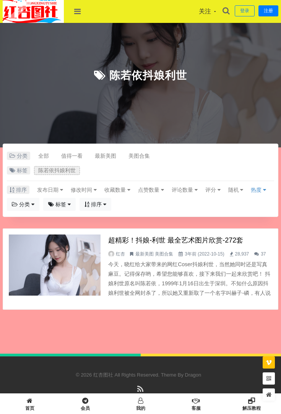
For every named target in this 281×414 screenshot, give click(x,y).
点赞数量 (151, 190)
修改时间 (84, 190)
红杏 (120, 254)
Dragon (193, 375)
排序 (95, 204)
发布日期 (50, 190)
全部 (43, 156)
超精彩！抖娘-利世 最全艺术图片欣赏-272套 (175, 240)
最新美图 (105, 156)
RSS (140, 392)
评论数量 (185, 190)
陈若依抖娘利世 (148, 75)
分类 (23, 204)
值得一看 (72, 156)
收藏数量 (117, 190)
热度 (258, 190)
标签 (59, 204)
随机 (236, 190)
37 (263, 254)
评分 (213, 190)
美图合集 (139, 156)
